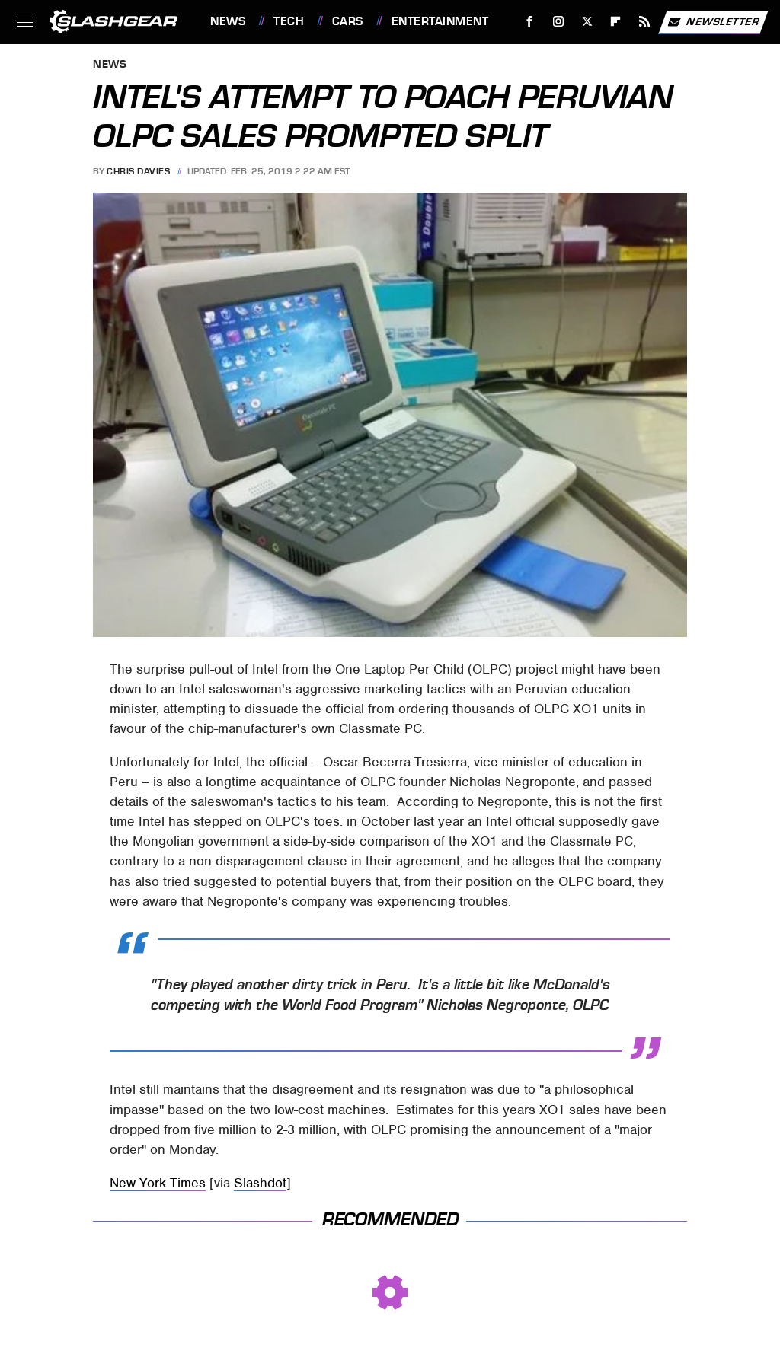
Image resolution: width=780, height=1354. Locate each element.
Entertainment (440, 21)
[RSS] (645, 21)
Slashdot (260, 1182)
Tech (288, 21)
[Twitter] (587, 21)
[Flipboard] (616, 21)
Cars (347, 21)
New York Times (158, 1182)
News (227, 21)
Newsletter (713, 22)
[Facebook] (530, 21)
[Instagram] (559, 21)
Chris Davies (138, 171)
